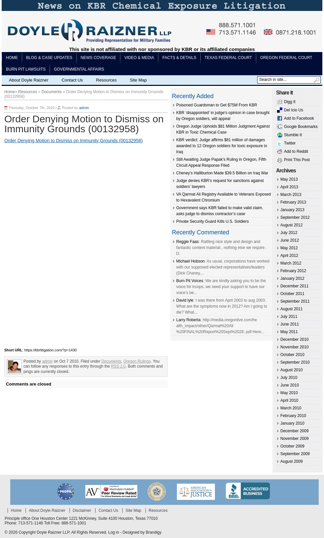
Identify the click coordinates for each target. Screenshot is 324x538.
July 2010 (288, 377)
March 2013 (290, 194)
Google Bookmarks (301, 126)
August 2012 (291, 225)
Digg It (290, 101)
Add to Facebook (299, 118)
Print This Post (297, 159)
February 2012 (293, 271)
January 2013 (292, 210)
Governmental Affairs (79, 69)
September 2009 (295, 453)
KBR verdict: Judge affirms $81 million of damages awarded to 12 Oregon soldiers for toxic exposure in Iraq (221, 146)
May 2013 (289, 179)
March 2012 (290, 263)
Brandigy (153, 532)
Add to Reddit (296, 151)
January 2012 (292, 278)
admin (84, 108)
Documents (52, 92)
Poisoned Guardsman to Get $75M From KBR (216, 105)
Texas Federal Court (228, 57)
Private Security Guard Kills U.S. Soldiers (212, 221)
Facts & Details (179, 57)
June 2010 (289, 385)
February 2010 (293, 415)
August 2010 (291, 370)
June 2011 (289, 324)
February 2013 (293, 202)
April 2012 (289, 255)
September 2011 (295, 301)
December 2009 (294, 431)
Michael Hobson (190, 261)
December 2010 (294, 339)
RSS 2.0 (118, 366)
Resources (106, 80)
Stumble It (293, 135)
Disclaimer (82, 510)
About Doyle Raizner (28, 80)
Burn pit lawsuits (26, 69)
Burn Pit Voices (189, 280)
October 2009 (292, 446)
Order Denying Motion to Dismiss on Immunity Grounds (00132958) (73, 140)
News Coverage (98, 57)
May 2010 (289, 392)
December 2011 (294, 286)
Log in (113, 532)
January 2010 (292, 423)
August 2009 (291, 461)
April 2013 (289, 187)
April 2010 (289, 400)
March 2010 (290, 408)
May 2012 (289, 248)
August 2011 (291, 309)
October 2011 (292, 293)
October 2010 (292, 354)
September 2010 (295, 362)
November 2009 (294, 438)
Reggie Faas (187, 241)
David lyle (184, 300)
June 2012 (289, 240)
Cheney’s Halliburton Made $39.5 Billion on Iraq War (222, 173)
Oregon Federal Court (286, 57)
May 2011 (289, 331)
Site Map (138, 80)
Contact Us (72, 80)
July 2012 (288, 232)
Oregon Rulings (137, 361)
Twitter (290, 143)
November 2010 (294, 347)
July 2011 (288, 316)
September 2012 (295, 217)
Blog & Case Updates (49, 57)
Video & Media (139, 57)
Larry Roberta (188, 320)
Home (12, 57)
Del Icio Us (293, 110)
